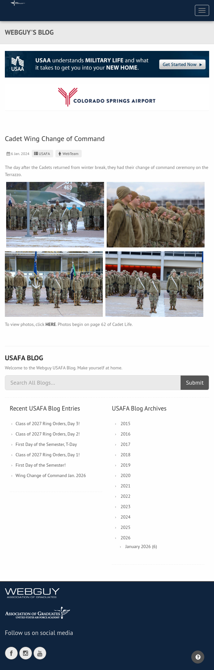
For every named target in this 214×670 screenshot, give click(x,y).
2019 (126, 465)
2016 (126, 434)
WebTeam (67, 153)
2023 (126, 506)
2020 (126, 475)
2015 (126, 423)
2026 (126, 538)
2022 (126, 496)
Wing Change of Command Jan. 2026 (51, 475)
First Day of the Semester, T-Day (46, 444)
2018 (126, 455)
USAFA (41, 153)
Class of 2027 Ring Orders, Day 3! (48, 423)
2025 (126, 527)
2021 (126, 486)
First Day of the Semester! (40, 465)
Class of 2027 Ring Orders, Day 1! (48, 455)
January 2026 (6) (141, 546)
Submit (195, 382)
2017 (126, 444)
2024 (126, 517)
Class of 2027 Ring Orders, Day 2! (48, 434)
